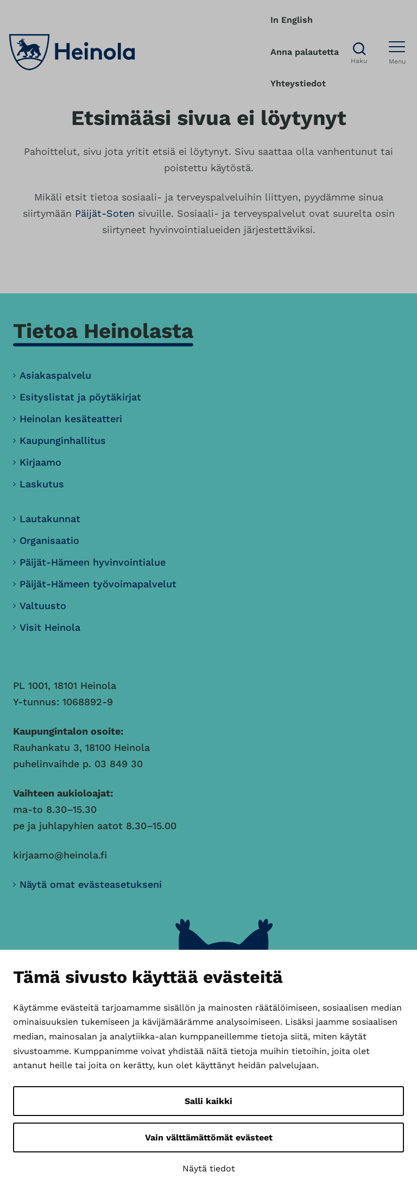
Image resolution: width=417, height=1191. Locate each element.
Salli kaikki (208, 1101)
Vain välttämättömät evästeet (209, 1137)
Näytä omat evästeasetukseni (91, 884)
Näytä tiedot (208, 1168)
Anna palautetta (304, 52)
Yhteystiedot (298, 83)
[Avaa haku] (359, 52)
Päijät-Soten (105, 213)
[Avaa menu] (397, 52)
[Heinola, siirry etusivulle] (72, 52)
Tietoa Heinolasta (103, 330)
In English (291, 20)
